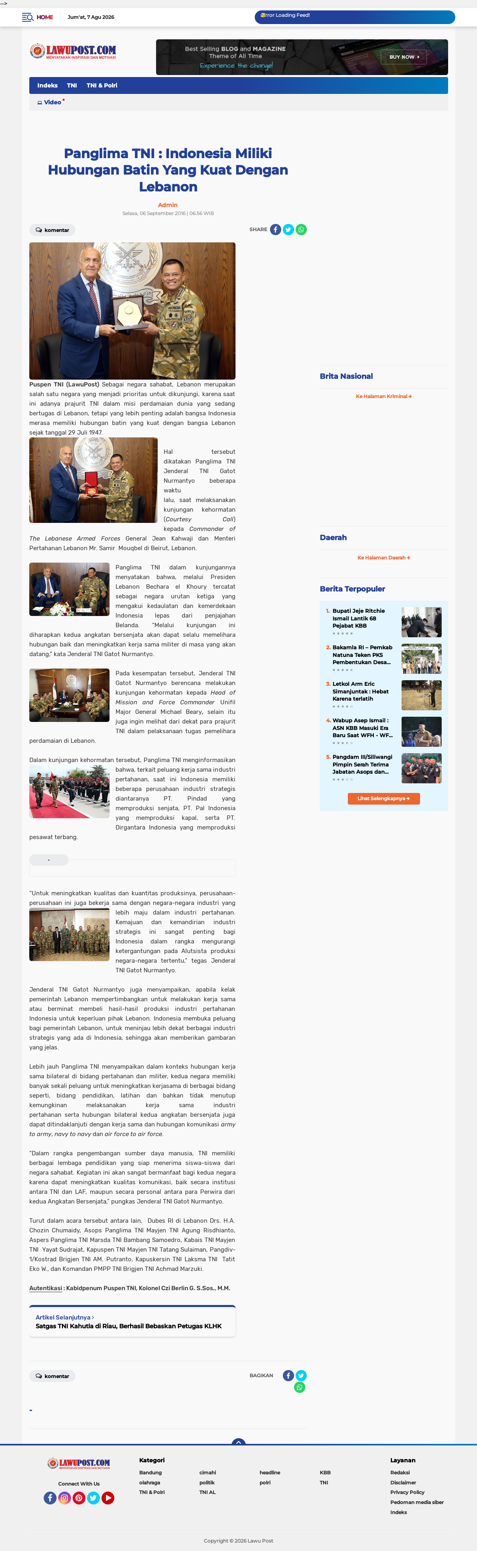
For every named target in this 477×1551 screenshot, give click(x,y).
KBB (325, 1473)
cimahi (207, 1473)
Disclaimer (403, 1483)
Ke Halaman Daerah (383, 558)
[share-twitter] (288, 229)
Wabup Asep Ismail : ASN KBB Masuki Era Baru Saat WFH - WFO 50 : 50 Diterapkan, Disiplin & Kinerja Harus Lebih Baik (363, 728)
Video (52, 102)
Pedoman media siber (417, 1502)
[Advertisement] (384, 305)
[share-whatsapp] (301, 229)
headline (270, 1473)
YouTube (113, 1502)
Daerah (333, 537)
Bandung (150, 1473)
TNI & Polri (102, 85)
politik (207, 1483)
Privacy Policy (407, 1492)
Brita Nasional (346, 376)
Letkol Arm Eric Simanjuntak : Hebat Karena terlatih (361, 691)
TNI (72, 85)
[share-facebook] (275, 229)
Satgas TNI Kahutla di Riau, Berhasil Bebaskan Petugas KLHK (128, 1326)
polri (265, 1483)
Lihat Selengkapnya (383, 798)
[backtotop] (238, 1445)
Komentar (52, 229)
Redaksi (400, 1473)
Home (45, 17)
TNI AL (207, 1492)
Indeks (47, 85)
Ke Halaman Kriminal (384, 396)
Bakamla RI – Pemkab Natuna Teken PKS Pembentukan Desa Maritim (362, 655)
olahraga (149, 1483)
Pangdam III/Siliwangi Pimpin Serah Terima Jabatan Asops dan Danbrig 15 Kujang (362, 764)
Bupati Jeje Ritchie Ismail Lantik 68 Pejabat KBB (359, 618)
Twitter (97, 1502)
